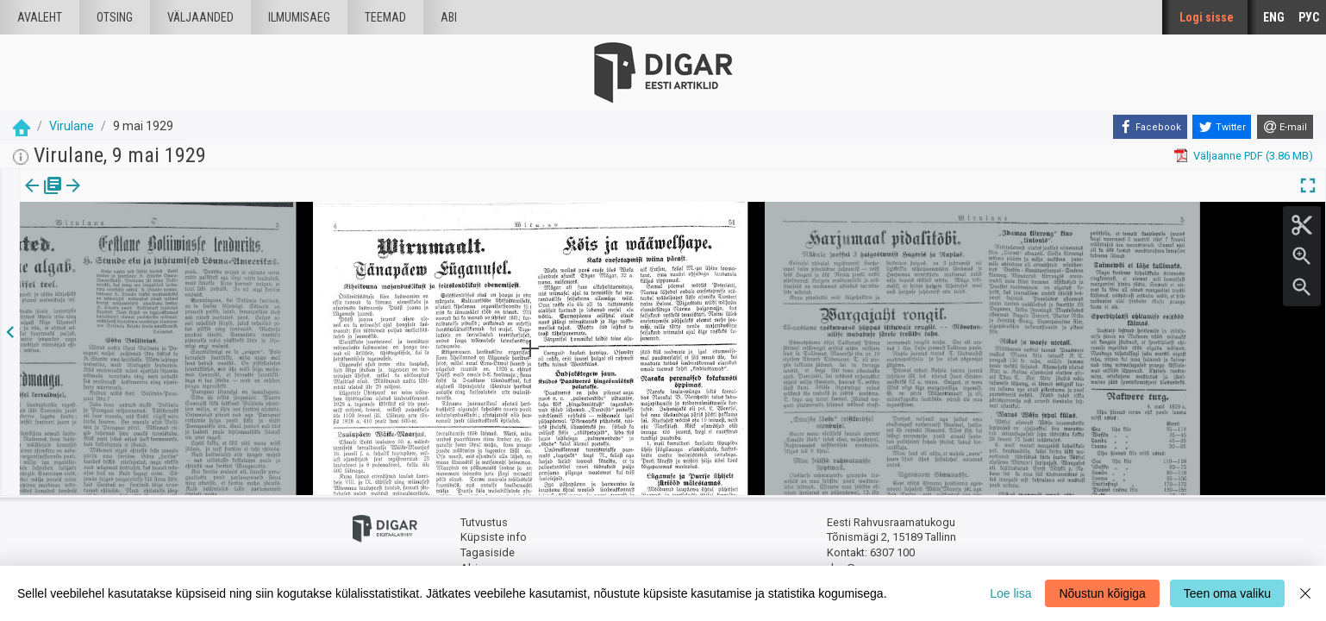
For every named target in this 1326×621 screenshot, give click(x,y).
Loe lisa (1010, 593)
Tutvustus (484, 522)
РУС (1308, 17)
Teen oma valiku (1227, 593)
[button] (117, 197)
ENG (1274, 17)
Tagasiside (487, 552)
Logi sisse (1206, 17)
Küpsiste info (493, 536)
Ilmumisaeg (299, 17)
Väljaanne (43, 197)
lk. (105, 197)
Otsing (115, 17)
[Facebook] (1150, 127)
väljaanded (200, 17)
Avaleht (39, 17)
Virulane (71, 126)
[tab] (43, 198)
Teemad (385, 17)
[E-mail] (1285, 127)
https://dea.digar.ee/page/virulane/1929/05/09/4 (140, 245)
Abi (449, 17)
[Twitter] (1221, 127)
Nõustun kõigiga (1102, 593)
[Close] (1305, 593)
